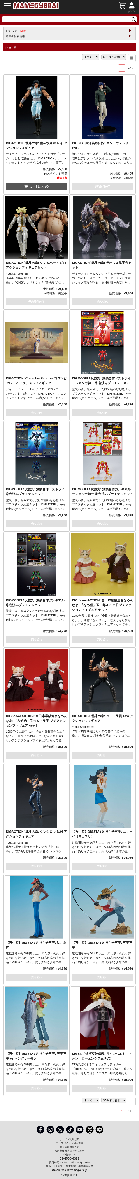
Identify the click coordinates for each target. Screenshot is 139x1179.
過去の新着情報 (15, 36)
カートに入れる (36, 186)
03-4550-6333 (69, 1158)
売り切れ (102, 301)
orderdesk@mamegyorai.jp (71, 1170)
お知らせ (16, 31)
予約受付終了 (102, 186)
